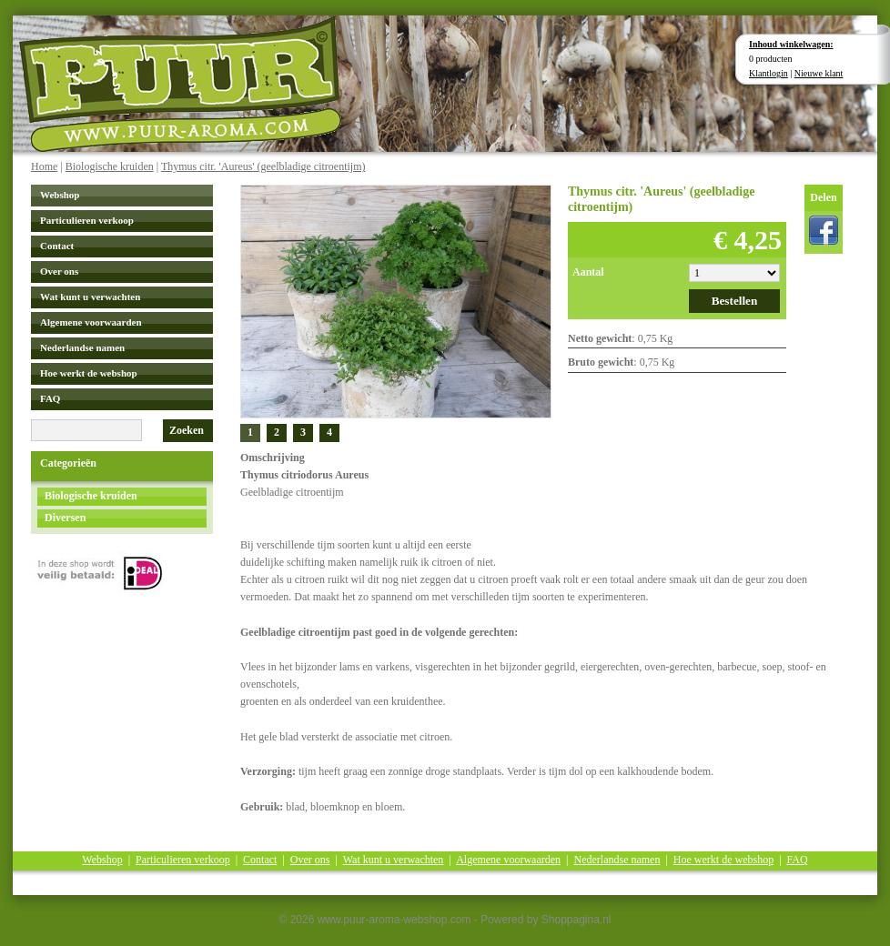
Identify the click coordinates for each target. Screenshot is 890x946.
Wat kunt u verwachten (90, 296)
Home (44, 166)
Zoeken (186, 430)
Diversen (65, 517)
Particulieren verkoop (87, 220)
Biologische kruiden (110, 166)
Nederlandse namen (82, 347)
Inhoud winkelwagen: (791, 44)
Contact (57, 245)
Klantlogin (768, 73)
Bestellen (735, 300)
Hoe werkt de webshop (88, 372)
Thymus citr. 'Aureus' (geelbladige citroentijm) (263, 166)
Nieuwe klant (819, 73)
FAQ (50, 398)
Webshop (59, 194)
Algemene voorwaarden (91, 322)
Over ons (59, 271)
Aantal (588, 272)
